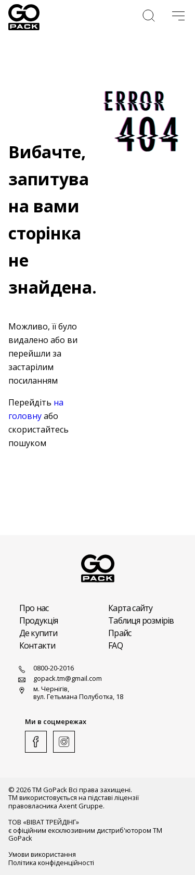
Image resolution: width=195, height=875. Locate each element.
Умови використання (42, 854)
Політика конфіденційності (51, 863)
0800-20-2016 (45, 669)
